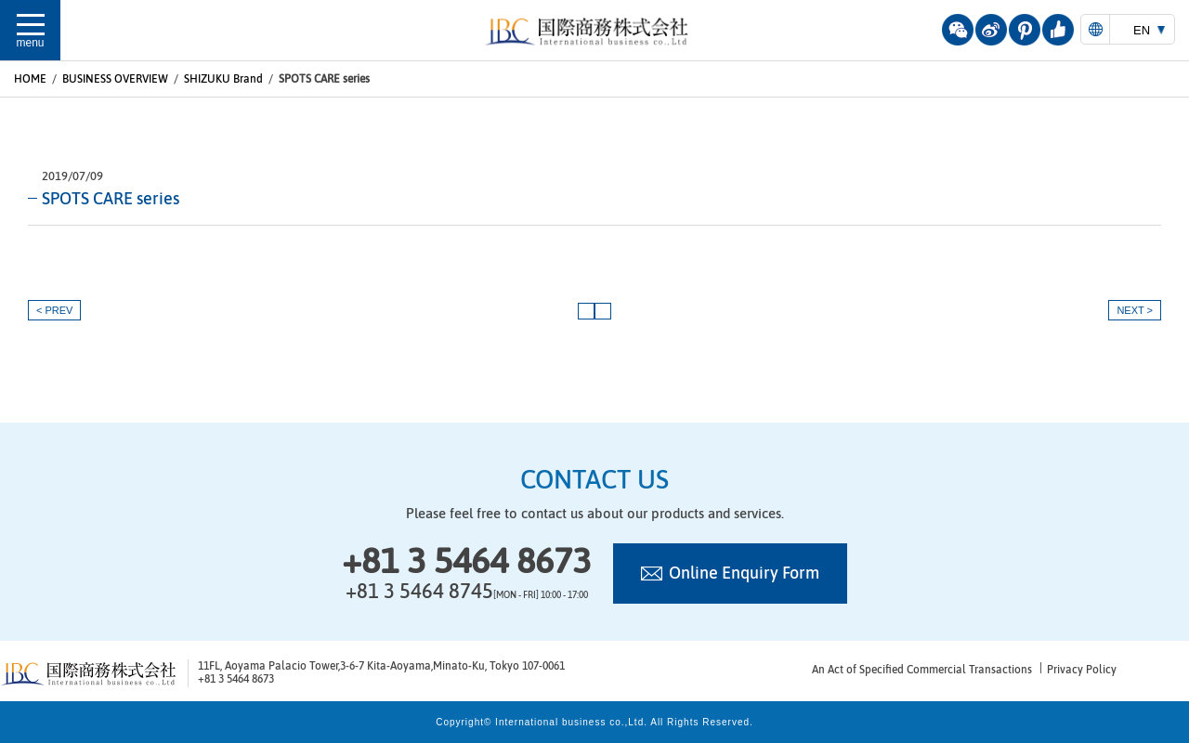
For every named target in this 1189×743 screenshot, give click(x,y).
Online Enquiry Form (744, 572)
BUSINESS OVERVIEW (115, 78)
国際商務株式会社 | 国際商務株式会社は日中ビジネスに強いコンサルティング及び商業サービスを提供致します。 (594, 31)
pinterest (1024, 30)
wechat (957, 30)
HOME (30, 78)
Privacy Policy (1082, 669)
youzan (1058, 30)
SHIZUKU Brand (223, 78)
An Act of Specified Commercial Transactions (922, 669)
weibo (991, 30)
